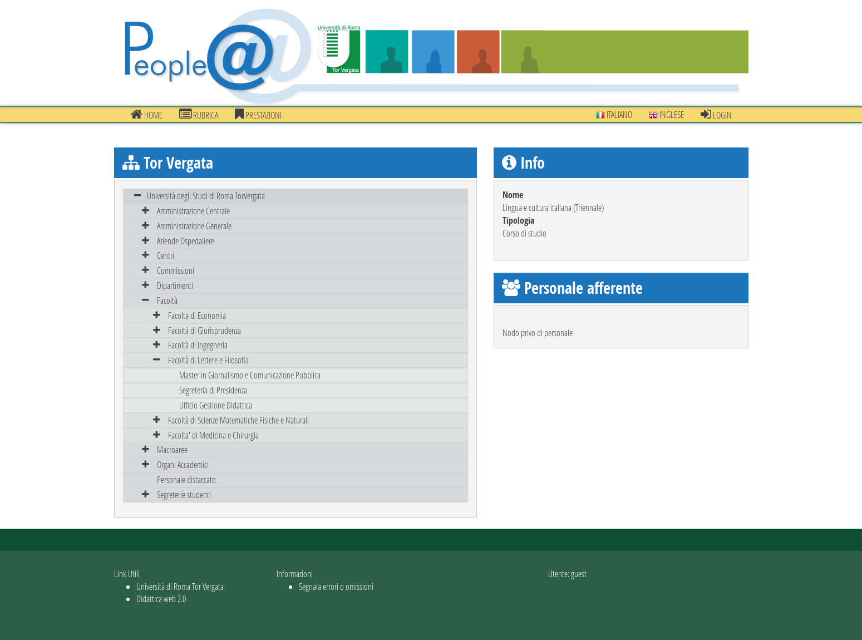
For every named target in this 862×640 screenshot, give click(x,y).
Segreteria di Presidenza (213, 390)
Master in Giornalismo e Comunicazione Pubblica (250, 375)
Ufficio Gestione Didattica (215, 405)
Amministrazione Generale (194, 226)
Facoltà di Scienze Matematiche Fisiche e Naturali (238, 420)
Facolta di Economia (197, 315)
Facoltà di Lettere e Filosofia (208, 360)
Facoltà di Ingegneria (198, 345)
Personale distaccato (186, 479)
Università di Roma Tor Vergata (180, 586)
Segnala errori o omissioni (336, 586)
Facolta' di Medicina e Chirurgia (213, 435)
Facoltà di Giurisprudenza (204, 330)
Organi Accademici (183, 464)
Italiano (614, 114)
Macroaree (172, 449)
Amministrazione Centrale (193, 210)
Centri (165, 255)
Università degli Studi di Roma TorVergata (206, 195)
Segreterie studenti (184, 494)
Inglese (666, 114)
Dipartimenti (175, 285)
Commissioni (175, 270)
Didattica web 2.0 (161, 598)
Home (146, 115)
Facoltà (167, 300)
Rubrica (198, 115)
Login (716, 115)
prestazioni (258, 115)
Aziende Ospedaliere (185, 241)
